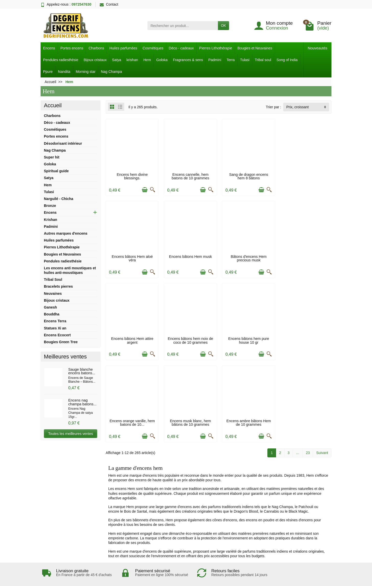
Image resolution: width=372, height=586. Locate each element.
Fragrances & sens (188, 60)
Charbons (96, 48)
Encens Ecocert (57, 335)
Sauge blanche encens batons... (81, 371)
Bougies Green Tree (61, 342)
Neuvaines (53, 293)
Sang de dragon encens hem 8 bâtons (247, 176)
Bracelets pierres (58, 286)
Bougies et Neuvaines (255, 48)
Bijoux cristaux (95, 60)
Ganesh (50, 307)
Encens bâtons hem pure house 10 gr (131, 339)
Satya (116, 60)
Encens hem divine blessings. (131, 176)
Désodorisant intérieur (63, 143)
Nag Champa (111, 72)
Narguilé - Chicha (58, 199)
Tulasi (245, 60)
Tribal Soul (53, 279)
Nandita (64, 72)
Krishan (50, 220)
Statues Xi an (55, 328)
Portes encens (71, 48)
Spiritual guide (56, 171)
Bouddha (51, 314)
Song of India (287, 60)
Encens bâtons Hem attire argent (247, 257)
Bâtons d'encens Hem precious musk (189, 257)
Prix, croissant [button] (297, 107)
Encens (49, 48)
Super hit (51, 157)
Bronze (50, 206)
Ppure (48, 72)
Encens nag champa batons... (82, 402)
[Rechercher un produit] (182, 25)
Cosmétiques (153, 48)
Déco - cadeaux (181, 48)
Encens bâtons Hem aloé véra (305, 176)
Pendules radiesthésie (60, 60)
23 (308, 369)
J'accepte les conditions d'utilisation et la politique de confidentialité (104, 506)
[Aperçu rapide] (152, 189)
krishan (132, 60)
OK (223, 25)
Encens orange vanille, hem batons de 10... (190, 339)
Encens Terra (55, 321)
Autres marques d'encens (66, 233)
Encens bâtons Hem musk (131, 256)
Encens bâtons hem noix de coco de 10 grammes (305, 257)
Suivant (322, 369)
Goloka (162, 60)
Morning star (86, 72)
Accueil (53, 105)
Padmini (214, 60)
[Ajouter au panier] (144, 189)
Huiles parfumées (123, 48)
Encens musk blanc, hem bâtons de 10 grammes (247, 339)
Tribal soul (263, 60)
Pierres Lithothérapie (215, 48)
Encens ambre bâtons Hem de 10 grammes (305, 339)
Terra (231, 60)
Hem (147, 60)
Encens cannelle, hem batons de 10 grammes (189, 176)
